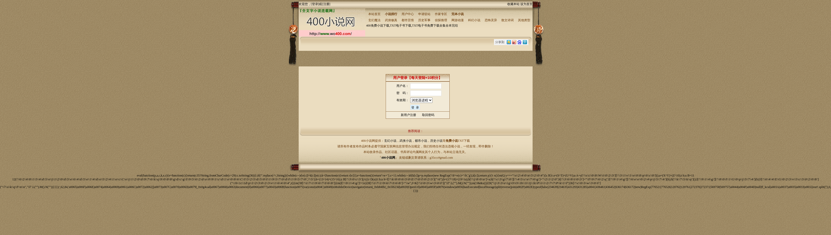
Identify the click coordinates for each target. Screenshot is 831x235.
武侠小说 (406, 141)
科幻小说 (474, 20)
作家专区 (441, 14)
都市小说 (421, 141)
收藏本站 (513, 4)
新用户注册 (408, 115)
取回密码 (428, 115)
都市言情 (408, 20)
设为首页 (526, 4)
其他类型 (524, 20)
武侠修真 (391, 20)
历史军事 (424, 20)
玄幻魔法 (374, 20)
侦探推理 (441, 20)
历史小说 (436, 141)
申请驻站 (424, 14)
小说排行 (391, 14)
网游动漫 (457, 20)
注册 (326, 4)
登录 (315, 4)
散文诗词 (507, 20)
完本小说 (457, 14)
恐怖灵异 (491, 20)
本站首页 (374, 14)
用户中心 (408, 14)
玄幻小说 (390, 141)
